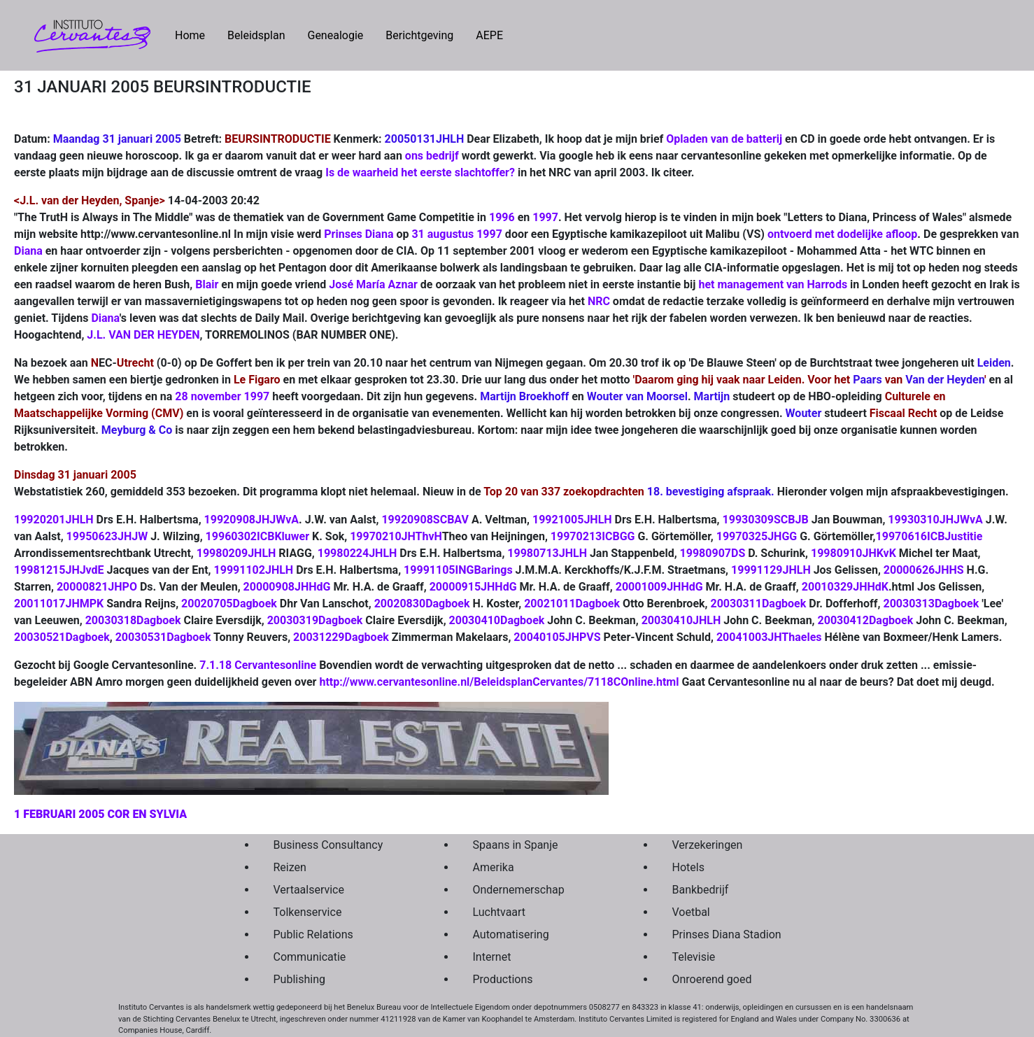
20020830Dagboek (422, 603)
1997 (545, 217)
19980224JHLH (357, 553)
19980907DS (713, 553)
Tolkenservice (308, 912)
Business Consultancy (328, 845)
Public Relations (313, 934)
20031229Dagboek (341, 637)
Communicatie (310, 957)
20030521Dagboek (62, 637)
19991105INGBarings (458, 570)
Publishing (299, 979)
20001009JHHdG (659, 586)
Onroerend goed (712, 979)
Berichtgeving (419, 35)
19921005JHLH (572, 519)
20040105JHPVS (557, 637)
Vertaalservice (309, 889)
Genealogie (335, 35)
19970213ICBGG (593, 536)
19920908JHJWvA (251, 519)
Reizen (290, 867)
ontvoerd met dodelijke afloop (842, 234)
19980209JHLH (236, 553)
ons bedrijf (432, 155)
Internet (492, 957)
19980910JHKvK (853, 553)
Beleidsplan (256, 35)
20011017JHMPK (59, 603)
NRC (599, 301)
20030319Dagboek (315, 620)
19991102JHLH (254, 570)
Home (195, 34)
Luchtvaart (499, 912)
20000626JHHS (924, 570)
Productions (503, 979)
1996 (502, 217)
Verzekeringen (707, 845)
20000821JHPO (97, 586)
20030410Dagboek (497, 620)
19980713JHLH (547, 553)
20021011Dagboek (572, 603)
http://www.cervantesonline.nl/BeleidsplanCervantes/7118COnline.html (499, 682)
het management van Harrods (772, 284)
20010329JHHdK (845, 586)
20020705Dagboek (229, 603)
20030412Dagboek (866, 620)
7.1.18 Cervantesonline (257, 665)
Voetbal (691, 912)
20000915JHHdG (473, 586)
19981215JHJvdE (59, 570)
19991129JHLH (771, 570)
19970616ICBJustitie (929, 536)
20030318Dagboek (133, 620)
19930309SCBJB (766, 519)
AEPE (489, 35)
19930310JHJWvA (935, 519)
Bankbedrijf (700, 889)
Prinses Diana (358, 234)
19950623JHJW (107, 536)
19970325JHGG (756, 536)
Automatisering (511, 934)
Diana (28, 251)
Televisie (694, 957)
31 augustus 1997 (456, 234)
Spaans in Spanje (515, 845)
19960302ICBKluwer (257, 536)
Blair (206, 284)
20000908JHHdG (287, 586)
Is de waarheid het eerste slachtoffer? (420, 172)
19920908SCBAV (425, 519)
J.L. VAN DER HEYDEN (143, 334)
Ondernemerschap (519, 889)
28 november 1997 (222, 396)
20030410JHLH (681, 620)
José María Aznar (373, 284)
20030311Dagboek (759, 603)
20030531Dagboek (163, 637)
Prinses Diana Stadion (726, 934)
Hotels (688, 867)
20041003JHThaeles (769, 637)
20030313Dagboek (931, 603)
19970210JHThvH (396, 536)
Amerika (493, 867)
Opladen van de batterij (724, 139)
